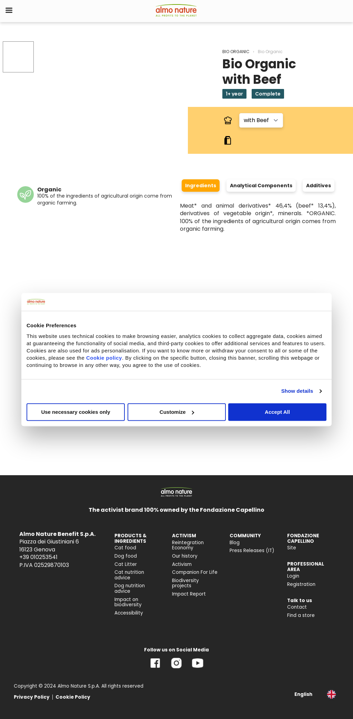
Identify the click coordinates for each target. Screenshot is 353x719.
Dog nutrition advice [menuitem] (129, 588)
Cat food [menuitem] (125, 548)
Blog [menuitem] (235, 542)
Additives (318, 185)
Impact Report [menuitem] (189, 594)
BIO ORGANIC (236, 51)
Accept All (277, 412)
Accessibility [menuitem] (128, 613)
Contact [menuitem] (297, 607)
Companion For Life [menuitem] (195, 572)
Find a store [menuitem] (301, 615)
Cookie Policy (73, 697)
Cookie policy (104, 358)
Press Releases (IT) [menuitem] (252, 550)
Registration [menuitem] (301, 584)
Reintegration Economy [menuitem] (188, 545)
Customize (177, 412)
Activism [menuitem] (182, 564)
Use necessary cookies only (75, 412)
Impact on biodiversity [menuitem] (128, 602)
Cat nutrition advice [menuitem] (129, 575)
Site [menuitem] (291, 548)
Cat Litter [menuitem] (125, 564)
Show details (297, 391)
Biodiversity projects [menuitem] (185, 583)
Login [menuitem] (293, 576)
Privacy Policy (32, 697)
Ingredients (200, 185)
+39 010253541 (38, 557)
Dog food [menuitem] (125, 556)
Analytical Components (261, 185)
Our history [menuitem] (185, 556)
